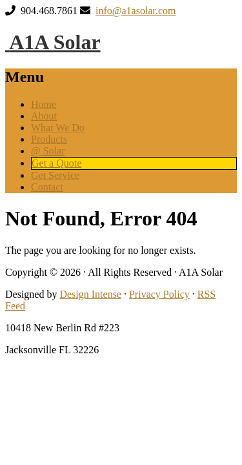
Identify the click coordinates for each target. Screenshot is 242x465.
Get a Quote (56, 163)
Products (49, 139)
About (44, 115)
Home (43, 104)
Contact (47, 186)
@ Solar (48, 150)
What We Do (58, 127)
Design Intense (90, 294)
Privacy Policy (159, 294)
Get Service (55, 175)
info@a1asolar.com (136, 10)
